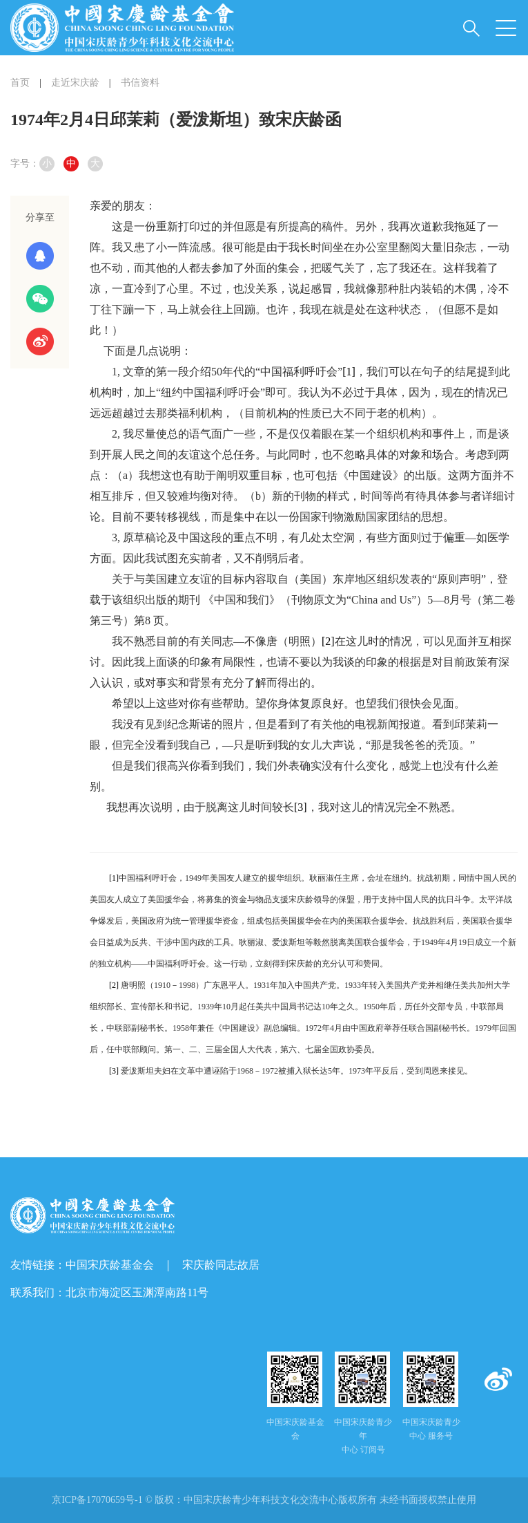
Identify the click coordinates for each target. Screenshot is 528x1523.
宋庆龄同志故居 (221, 1265)
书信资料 (140, 82)
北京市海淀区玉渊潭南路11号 (137, 1292)
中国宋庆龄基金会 (110, 1265)
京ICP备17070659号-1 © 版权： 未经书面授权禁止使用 (264, 1500)
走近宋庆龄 (75, 82)
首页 (20, 82)
